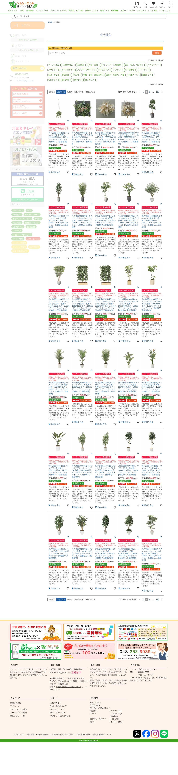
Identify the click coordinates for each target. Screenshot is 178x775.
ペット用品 (152, 10)
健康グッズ (104, 10)
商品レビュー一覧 (17, 716)
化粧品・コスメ (91, 10)
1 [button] (143, 92)
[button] (140, 92)
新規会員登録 (15, 703)
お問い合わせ (46, 735)
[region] (89, 11)
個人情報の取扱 (91, 735)
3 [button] (149, 92)
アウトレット (164, 10)
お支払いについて (57, 709)
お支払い (14, 665)
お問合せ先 (135, 665)
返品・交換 (95, 665)
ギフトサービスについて (60, 716)
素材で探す (34, 247)
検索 (157, 53)
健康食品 (30, 10)
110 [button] (157, 92)
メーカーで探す (19, 243)
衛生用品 (80, 10)
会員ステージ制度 (20, 113)
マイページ (15, 698)
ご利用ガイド (35, 675)
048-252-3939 (21, 74)
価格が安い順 (79, 92)
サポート (54, 698)
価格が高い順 (90, 92)
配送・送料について (58, 706)
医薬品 (71, 10)
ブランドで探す (19, 247)
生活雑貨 (115, 10)
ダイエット (12, 10)
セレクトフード (42, 10)
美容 (22, 10)
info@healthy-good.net (24, 80)
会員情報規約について (112, 735)
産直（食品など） (20, 251)
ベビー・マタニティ (138, 10)
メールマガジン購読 (18, 713)
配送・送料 (55, 665)
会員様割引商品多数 (20, 94)
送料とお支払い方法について (69, 687)
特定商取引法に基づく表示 (68, 735)
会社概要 (94, 698)
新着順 (69, 92)
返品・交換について (58, 713)
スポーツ (124, 10)
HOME (50, 22)
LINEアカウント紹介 (18, 709)
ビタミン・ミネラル (58, 10)
